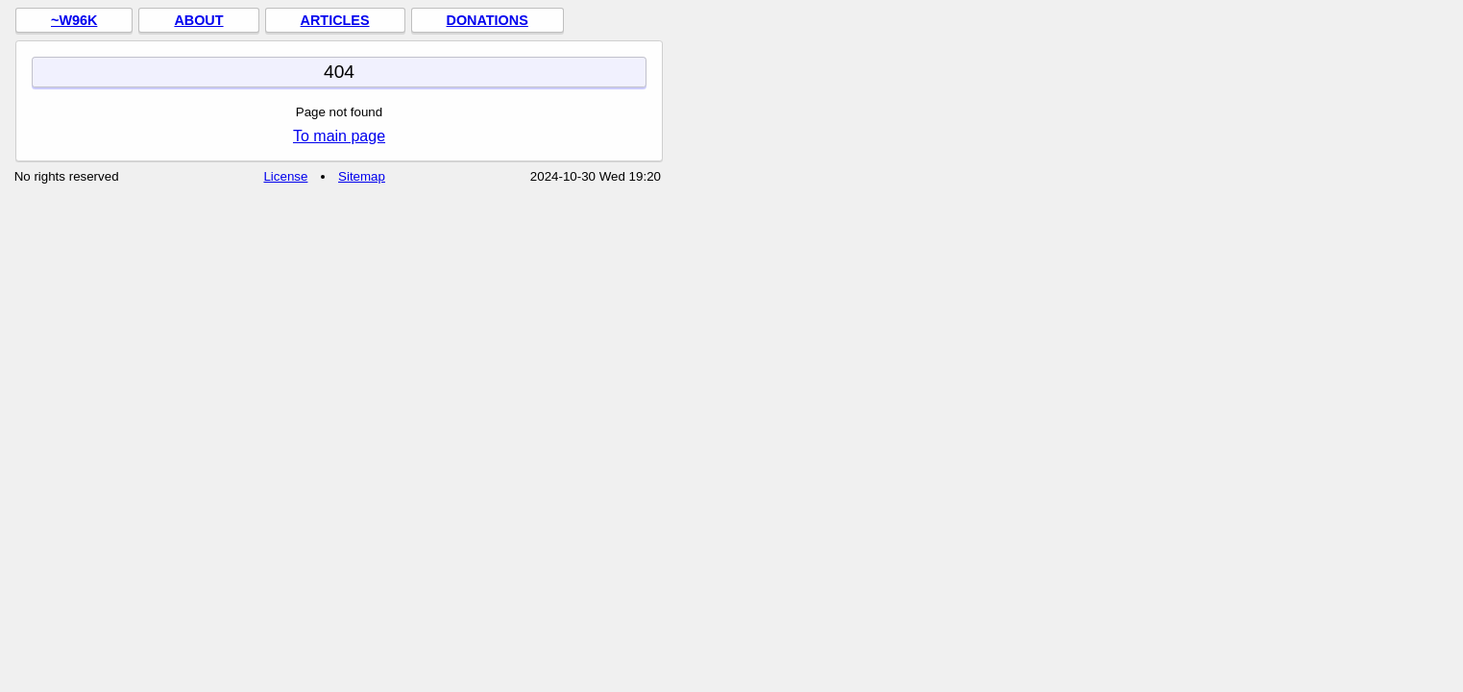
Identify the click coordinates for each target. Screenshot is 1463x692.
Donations (487, 20)
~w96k (74, 20)
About (198, 20)
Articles (335, 20)
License (285, 176)
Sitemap (361, 176)
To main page (339, 136)
